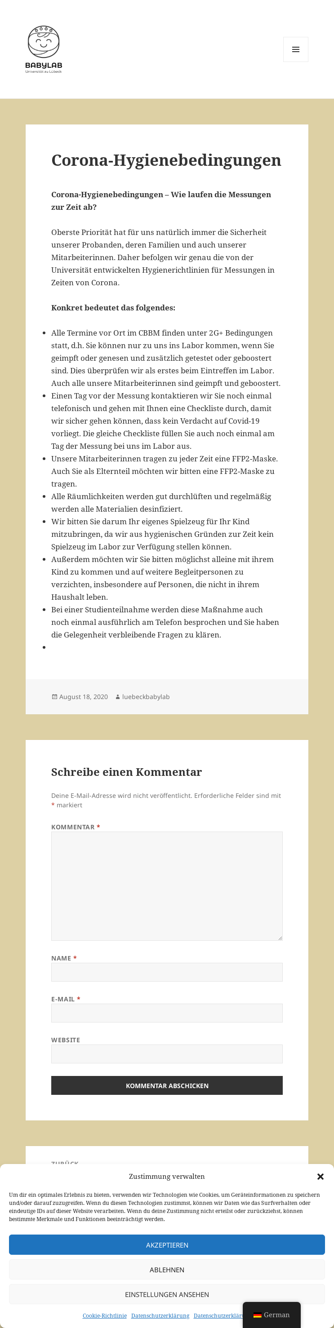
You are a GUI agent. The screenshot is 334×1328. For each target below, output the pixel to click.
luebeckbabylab (146, 696)
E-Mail (65, 999)
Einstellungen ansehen (167, 1294)
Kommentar (75, 827)
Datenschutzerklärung (160, 1315)
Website (65, 1040)
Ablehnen (167, 1269)
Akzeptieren (167, 1244)
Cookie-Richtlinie (105, 1315)
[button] (320, 1176)
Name (64, 958)
